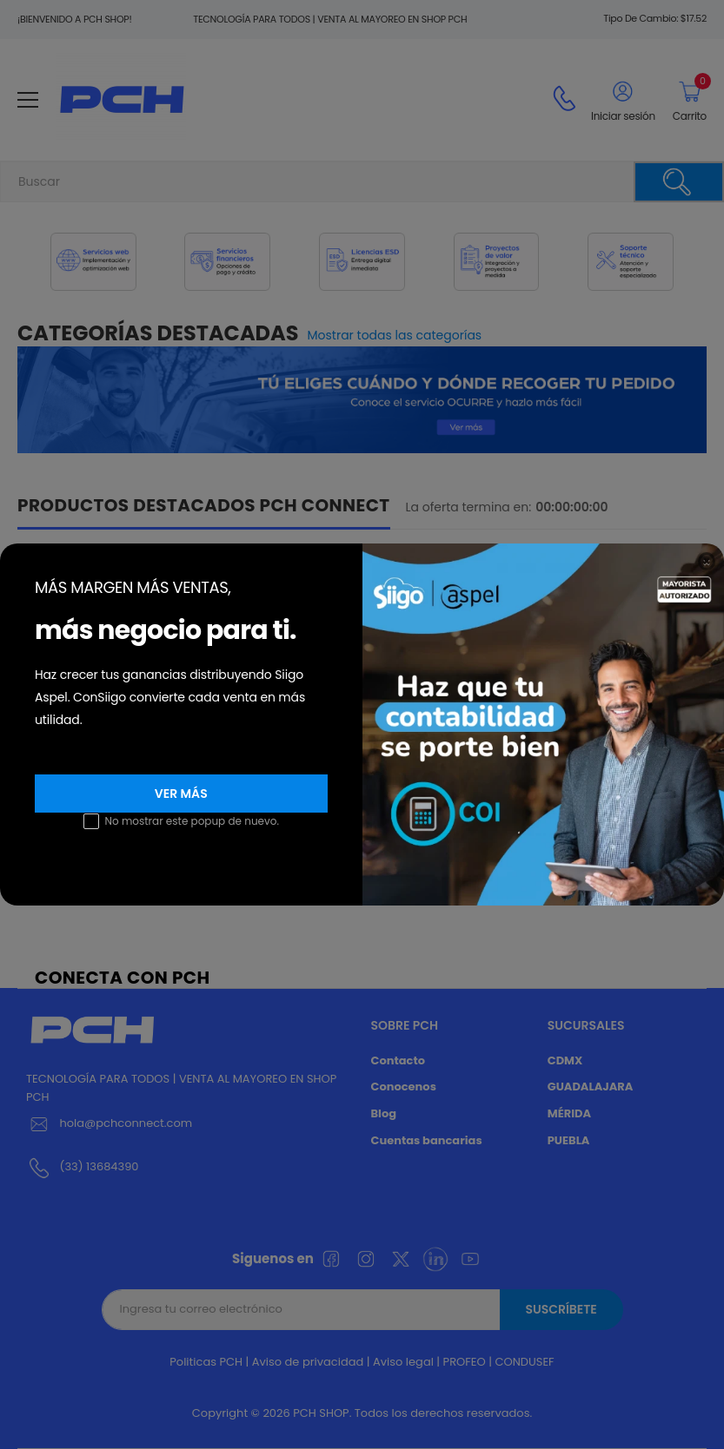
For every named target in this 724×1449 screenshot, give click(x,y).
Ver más (181, 793)
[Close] (706, 561)
